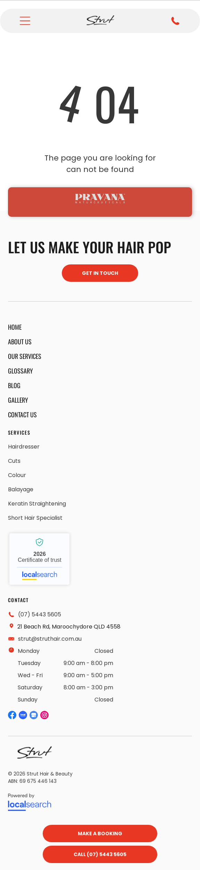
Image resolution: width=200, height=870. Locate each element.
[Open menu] (25, 21)
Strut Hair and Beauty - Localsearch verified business (39, 559)
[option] (100, 198)
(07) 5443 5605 (39, 614)
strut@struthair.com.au (50, 639)
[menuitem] (24, 327)
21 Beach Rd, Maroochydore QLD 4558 (68, 627)
